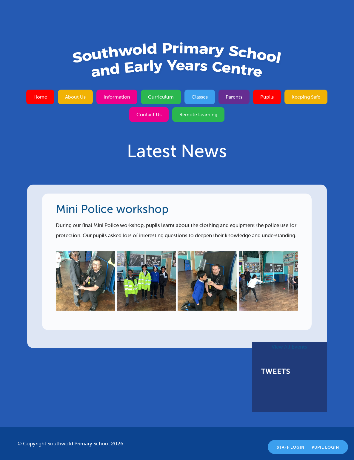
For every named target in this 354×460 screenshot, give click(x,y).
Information (117, 96)
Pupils (267, 96)
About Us (75, 96)
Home (40, 96)
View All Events (289, 347)
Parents (234, 96)
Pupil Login (325, 447)
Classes (200, 96)
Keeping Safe (306, 96)
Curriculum (161, 96)
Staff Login (290, 447)
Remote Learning (198, 114)
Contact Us (148, 114)
